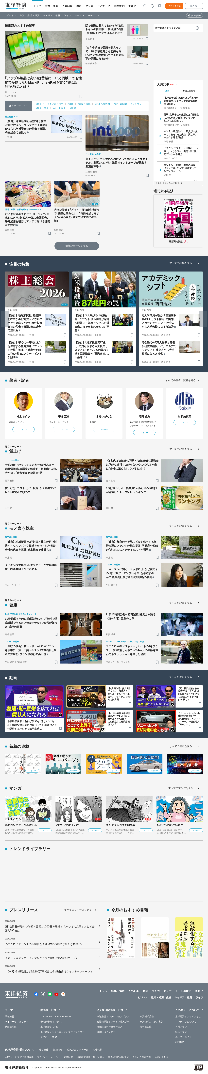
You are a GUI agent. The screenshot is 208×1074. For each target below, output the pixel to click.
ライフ (67, 15)
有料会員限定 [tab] (189, 91)
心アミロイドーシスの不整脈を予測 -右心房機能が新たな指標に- (43, 944)
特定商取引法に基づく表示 (90, 1057)
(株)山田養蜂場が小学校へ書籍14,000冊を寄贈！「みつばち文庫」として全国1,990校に (50, 928)
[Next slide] (203, 319)
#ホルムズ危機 (102, 104)
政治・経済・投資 (30, 15)
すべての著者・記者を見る (181, 380)
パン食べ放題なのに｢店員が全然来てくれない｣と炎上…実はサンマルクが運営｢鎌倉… (181, 134)
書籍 (131, 6)
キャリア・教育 (52, 15)
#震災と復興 (84, 104)
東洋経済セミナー (106, 1031)
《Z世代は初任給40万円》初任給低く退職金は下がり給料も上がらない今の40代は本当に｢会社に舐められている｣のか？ (132, 464)
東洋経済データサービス (109, 1026)
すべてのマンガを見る (180, 788)
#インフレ (136, 104)
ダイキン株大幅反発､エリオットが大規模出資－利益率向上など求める (31, 567)
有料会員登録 (174, 6)
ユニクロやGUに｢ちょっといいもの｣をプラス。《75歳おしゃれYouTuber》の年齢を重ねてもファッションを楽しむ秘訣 (132, 650)
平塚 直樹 (63, 416)
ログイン (194, 6)
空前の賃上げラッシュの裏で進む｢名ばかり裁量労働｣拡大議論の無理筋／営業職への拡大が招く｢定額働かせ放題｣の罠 (31, 469)
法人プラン (181, 1031)
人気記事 (67, 6)
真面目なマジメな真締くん (21, 825)
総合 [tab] (167, 91)
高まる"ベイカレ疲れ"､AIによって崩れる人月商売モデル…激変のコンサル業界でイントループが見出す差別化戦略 (117, 163)
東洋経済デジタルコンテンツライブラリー (62, 1031)
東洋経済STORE (49, 1026)
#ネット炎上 (59, 108)
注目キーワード (17, 106)
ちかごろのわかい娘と (169, 825)
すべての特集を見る (181, 263)
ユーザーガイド (183, 1037)
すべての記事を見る (181, 449)
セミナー (102, 6)
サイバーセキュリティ (16, 1021)
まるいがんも (104, 416)
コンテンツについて (185, 1021)
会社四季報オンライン (52, 1021)
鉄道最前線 (11, 1026)
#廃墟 (73, 108)
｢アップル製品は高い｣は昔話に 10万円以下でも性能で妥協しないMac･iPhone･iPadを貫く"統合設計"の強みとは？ (43, 82)
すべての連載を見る (181, 746)
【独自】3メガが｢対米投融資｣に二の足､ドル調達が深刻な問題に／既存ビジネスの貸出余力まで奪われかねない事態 (92, 323)
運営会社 (43, 1049)
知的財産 (68, 1057)
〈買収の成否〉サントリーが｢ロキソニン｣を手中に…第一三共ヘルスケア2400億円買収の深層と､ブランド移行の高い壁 (30, 650)
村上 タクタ (23, 416)
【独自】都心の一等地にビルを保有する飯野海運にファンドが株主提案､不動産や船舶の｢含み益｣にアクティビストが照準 (25, 350)
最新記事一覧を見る (77, 245)
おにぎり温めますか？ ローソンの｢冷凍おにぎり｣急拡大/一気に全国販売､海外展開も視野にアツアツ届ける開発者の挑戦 (27, 220)
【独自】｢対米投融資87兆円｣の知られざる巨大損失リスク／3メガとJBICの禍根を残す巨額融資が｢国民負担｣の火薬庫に (92, 350)
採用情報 (57, 1049)
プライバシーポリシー (48, 1057)
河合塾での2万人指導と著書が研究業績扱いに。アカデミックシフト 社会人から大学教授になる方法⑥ (159, 348)
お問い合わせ (162, 1057)
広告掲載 (97, 1049)
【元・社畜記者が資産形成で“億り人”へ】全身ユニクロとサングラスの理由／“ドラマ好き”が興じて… (188, 694)
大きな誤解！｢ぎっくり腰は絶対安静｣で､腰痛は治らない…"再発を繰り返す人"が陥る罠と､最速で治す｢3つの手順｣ (76, 215)
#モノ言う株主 (55, 104)
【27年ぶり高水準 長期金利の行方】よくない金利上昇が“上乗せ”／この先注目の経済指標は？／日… (119, 719)
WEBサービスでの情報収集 (19, 1057)
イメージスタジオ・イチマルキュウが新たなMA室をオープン (41, 957)
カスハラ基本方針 (141, 1057)
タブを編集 (196, 15)
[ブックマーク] (81, 96)
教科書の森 (146, 1026)
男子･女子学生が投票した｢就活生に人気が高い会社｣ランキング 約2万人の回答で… (181, 117)
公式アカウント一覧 (77, 1049)
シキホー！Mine (48, 1037)
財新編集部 (184, 416)
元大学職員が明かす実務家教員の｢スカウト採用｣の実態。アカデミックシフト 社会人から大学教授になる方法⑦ (159, 321)
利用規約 (180, 1042)
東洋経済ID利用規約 (118, 1057)
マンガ (89, 6)
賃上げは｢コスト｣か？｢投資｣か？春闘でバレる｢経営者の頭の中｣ (30, 490)
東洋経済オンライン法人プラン (113, 1016)
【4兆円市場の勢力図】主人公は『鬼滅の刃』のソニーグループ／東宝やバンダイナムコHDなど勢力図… (119, 694)
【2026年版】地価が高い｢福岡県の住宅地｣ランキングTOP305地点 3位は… (181, 100)
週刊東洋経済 (163, 191)
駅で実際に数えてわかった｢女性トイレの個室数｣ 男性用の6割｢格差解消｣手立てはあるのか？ (104, 29)
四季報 (118, 6)
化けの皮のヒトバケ (67, 825)
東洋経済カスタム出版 (151, 1021)
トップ (37, 6)
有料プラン (181, 1026)
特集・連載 (51, 6)
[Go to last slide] (5, 319)
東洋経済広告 (147, 1016)
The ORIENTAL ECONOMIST (55, 1016)
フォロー (23, 429)
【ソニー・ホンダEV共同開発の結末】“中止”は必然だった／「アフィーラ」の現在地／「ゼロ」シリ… (189, 719)
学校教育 (9, 1016)
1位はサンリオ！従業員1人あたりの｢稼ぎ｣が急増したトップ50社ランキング (131, 490)
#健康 (70, 104)
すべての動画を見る (181, 676)
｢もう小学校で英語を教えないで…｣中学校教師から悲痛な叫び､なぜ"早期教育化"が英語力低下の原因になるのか (104, 53)
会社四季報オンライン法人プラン (114, 1021)
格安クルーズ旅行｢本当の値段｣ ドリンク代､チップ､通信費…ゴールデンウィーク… (181, 168)
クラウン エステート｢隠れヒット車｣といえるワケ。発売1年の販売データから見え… (181, 151)
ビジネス (12, 15)
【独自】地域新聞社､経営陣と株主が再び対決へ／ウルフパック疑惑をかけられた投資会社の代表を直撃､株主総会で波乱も (26, 127)
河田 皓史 (144, 416)
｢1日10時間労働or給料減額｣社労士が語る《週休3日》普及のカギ (131, 616)
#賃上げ (40, 104)
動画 (79, 6)
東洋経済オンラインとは (168, 28)
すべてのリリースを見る (78, 909)
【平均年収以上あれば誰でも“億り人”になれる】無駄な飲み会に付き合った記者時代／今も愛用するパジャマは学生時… (32, 725)
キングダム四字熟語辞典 (120, 825)
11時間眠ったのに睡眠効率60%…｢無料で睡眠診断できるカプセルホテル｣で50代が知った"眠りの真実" (31, 622)
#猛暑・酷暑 (42, 108)
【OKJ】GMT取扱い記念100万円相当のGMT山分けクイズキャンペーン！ (49, 971)
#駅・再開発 (120, 104)
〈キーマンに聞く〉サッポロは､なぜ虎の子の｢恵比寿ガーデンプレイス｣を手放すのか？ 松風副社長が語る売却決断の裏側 (132, 573)
